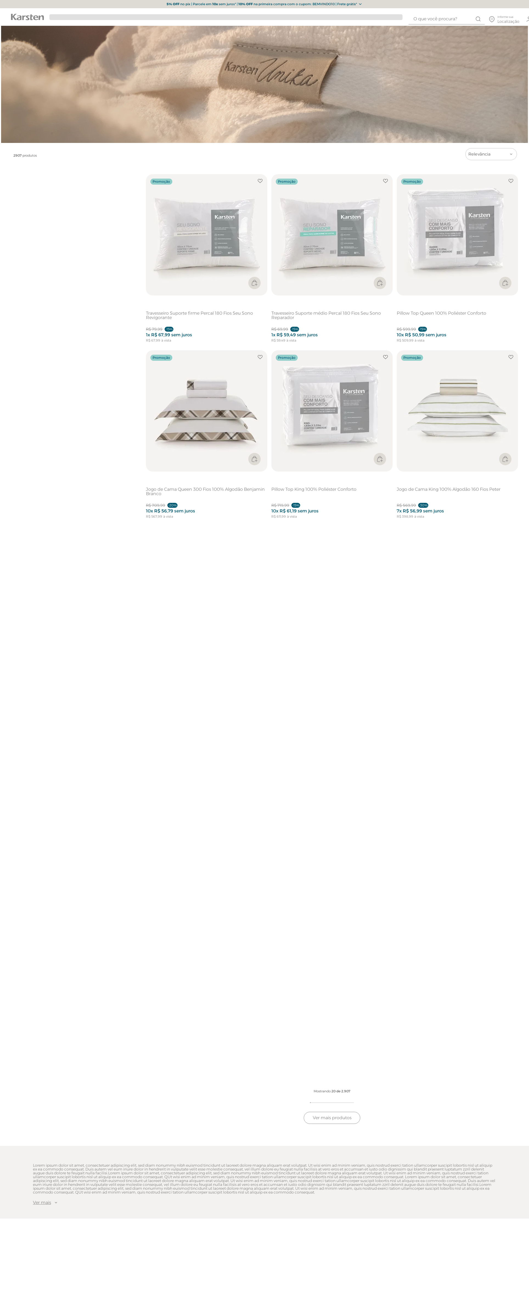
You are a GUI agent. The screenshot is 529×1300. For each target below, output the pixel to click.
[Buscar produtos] (478, 19)
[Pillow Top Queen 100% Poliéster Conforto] (457, 261)
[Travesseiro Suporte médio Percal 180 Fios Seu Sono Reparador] (332, 261)
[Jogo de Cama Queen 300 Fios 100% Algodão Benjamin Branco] (206, 437)
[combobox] (446, 19)
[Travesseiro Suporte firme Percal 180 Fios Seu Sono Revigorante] (206, 261)
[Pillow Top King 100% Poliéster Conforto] (332, 437)
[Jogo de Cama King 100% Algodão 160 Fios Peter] (457, 437)
